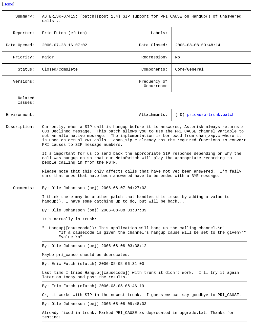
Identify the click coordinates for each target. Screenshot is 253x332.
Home (8, 4)
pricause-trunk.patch (210, 115)
